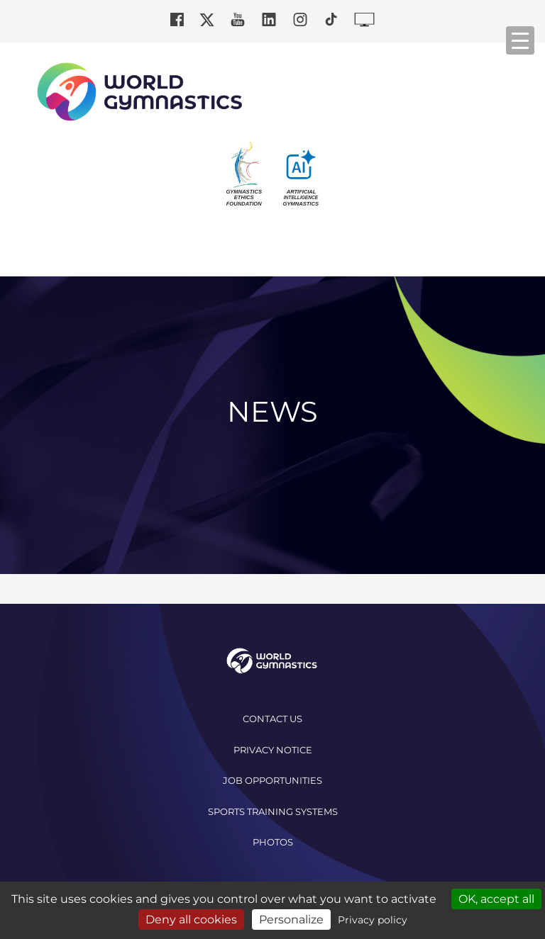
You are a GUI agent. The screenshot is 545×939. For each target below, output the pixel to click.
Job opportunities (272, 780)
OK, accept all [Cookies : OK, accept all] (496, 899)
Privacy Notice (272, 749)
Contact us (272, 718)
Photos (273, 842)
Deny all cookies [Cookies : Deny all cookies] (191, 919)
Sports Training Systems (273, 811)
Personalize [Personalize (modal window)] (291, 919)
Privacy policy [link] (372, 919)
